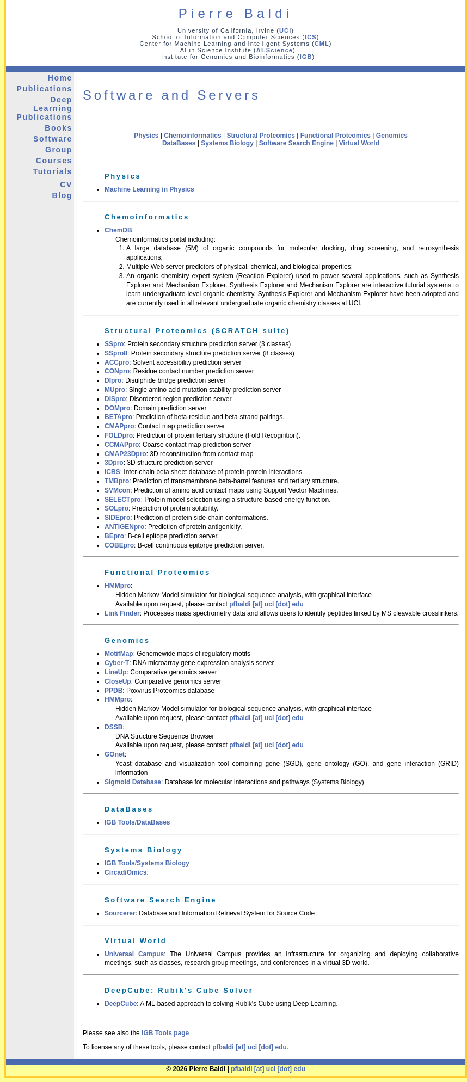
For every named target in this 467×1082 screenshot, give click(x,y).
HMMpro (118, 585)
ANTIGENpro (124, 527)
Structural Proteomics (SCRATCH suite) (197, 331)
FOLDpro (119, 435)
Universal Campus (134, 954)
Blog (62, 195)
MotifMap (119, 653)
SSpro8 (116, 353)
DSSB (113, 727)
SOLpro (116, 508)
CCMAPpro (122, 444)
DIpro (113, 380)
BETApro (118, 417)
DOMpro (117, 408)
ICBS (112, 472)
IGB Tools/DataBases (137, 822)
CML (322, 43)
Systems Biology (227, 143)
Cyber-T (117, 663)
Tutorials (52, 171)
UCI (285, 30)
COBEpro (119, 545)
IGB (306, 56)
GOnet (115, 754)
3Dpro (114, 462)
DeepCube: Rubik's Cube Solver (179, 990)
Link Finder (122, 613)
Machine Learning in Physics (149, 189)
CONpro (117, 371)
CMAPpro (119, 426)
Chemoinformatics (192, 135)
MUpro (115, 390)
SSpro (114, 344)
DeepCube (121, 1003)
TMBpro (117, 481)
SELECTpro (123, 499)
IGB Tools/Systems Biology (147, 863)
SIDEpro (117, 517)
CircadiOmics (125, 872)
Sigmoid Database (133, 782)
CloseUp (118, 681)
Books (58, 128)
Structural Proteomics (260, 135)
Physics (146, 135)
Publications (44, 88)
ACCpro (117, 362)
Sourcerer (120, 913)
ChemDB (118, 230)
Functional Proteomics (335, 135)
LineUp (116, 672)
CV (66, 184)
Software (52, 138)
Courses (54, 160)
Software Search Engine (296, 143)
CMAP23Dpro (125, 454)
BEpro (114, 536)
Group (58, 149)
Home (60, 77)
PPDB (113, 690)
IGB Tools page (165, 1033)
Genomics (392, 135)
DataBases (178, 143)
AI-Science (274, 50)
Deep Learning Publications (44, 108)
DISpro (115, 399)
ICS (311, 37)
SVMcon (117, 490)
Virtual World (359, 143)
